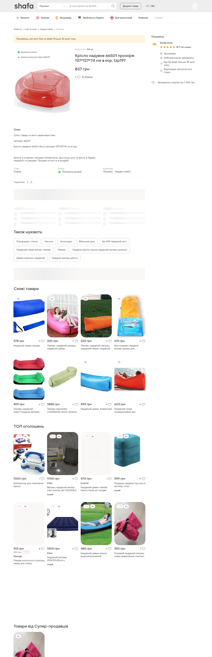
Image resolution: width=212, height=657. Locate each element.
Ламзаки (60, 29)
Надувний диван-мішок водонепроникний (94, 555)
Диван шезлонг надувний (30, 258)
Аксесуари (66, 241)
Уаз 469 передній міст (114, 241)
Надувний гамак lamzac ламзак (33, 249)
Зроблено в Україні (91, 18)
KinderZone (166, 42)
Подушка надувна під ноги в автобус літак (129, 485)
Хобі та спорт (30, 29)
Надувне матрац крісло (65, 258)
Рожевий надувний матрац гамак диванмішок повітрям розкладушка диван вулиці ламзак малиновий (129, 555)
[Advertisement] (174, 136)
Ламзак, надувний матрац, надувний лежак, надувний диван (95, 347)
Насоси (49, 241)
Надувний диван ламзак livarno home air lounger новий (94, 489)
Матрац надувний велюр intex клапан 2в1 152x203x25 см (62, 489)
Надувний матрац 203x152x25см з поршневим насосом (59, 559)
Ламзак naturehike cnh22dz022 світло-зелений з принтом (62, 410)
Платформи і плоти (27, 241)
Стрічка (158, 17)
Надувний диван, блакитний (96, 409)
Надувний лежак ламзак (26, 345)
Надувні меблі (46, 29)
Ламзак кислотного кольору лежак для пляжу (29, 562)
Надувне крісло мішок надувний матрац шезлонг (100, 249)
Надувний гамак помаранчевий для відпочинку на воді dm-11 (128, 410)
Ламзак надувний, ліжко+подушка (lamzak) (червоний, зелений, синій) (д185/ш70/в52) (28, 410)
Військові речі (87, 241)
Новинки (143, 17)
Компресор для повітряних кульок (28, 485)
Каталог (23, 17)
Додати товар (130, 6)
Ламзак (62, 249)
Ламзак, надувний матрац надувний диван (61, 347)
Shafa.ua (18, 29)
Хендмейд (63, 18)
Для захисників (121, 18)
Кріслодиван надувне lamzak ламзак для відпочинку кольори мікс (128, 347)
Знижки (42, 18)
